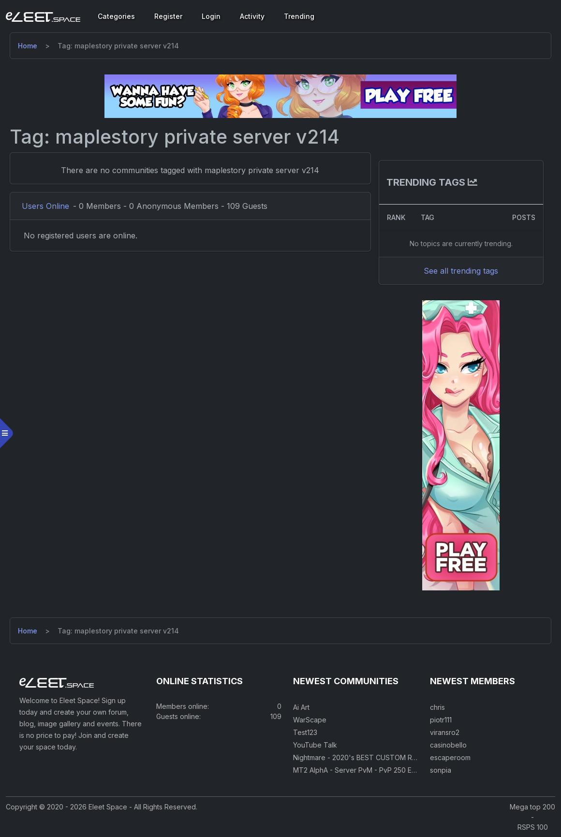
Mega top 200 (532, 807)
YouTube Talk (315, 745)
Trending (299, 16)
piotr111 (441, 720)
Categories (116, 16)
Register (168, 16)
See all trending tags (461, 271)
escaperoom (450, 757)
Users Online (45, 206)
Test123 (305, 732)
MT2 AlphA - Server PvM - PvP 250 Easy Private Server (382, 770)
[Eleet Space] (43, 16)
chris (437, 707)
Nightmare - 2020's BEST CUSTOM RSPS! (360, 757)
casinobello (448, 745)
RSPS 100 (532, 827)
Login (211, 16)
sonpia (440, 770)
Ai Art (301, 707)
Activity (252, 16)
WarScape (309, 720)
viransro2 (444, 732)
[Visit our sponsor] (280, 96)
